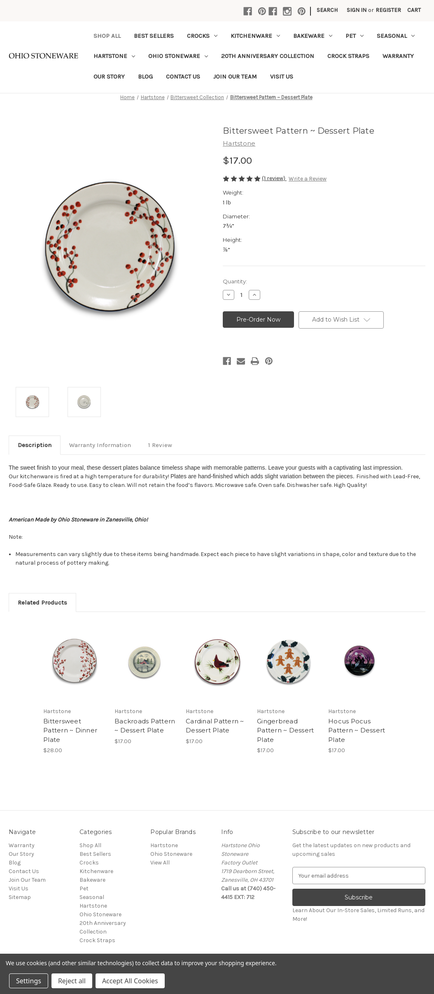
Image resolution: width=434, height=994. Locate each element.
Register (388, 10)
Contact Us (183, 76)
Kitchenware (255, 35)
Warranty (398, 56)
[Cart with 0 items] (414, 10)
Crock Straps (348, 56)
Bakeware (312, 35)
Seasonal (396, 35)
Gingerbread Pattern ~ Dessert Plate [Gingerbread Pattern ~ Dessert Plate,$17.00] (285, 730)
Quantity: (235, 281)
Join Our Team (235, 76)
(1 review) (274, 178)
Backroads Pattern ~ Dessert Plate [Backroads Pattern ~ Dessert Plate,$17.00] (144, 725)
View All (160, 862)
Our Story (109, 76)
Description (34, 445)
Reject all (72, 980)
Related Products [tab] (42, 602)
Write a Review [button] (308, 178)
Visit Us (281, 76)
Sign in (356, 10)
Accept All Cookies (130, 980)
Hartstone (114, 56)
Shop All (107, 35)
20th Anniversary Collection (267, 56)
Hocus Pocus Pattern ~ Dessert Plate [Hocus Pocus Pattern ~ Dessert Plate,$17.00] (356, 730)
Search (327, 10)
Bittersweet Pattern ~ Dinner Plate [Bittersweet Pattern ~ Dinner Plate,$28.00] (70, 730)
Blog (145, 76)
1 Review (160, 445)
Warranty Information (100, 445)
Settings (28, 980)
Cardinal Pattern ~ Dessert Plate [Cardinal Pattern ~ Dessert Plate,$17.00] (215, 725)
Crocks (202, 35)
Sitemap (20, 897)
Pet (354, 35)
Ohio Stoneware (178, 56)
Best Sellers (154, 35)
